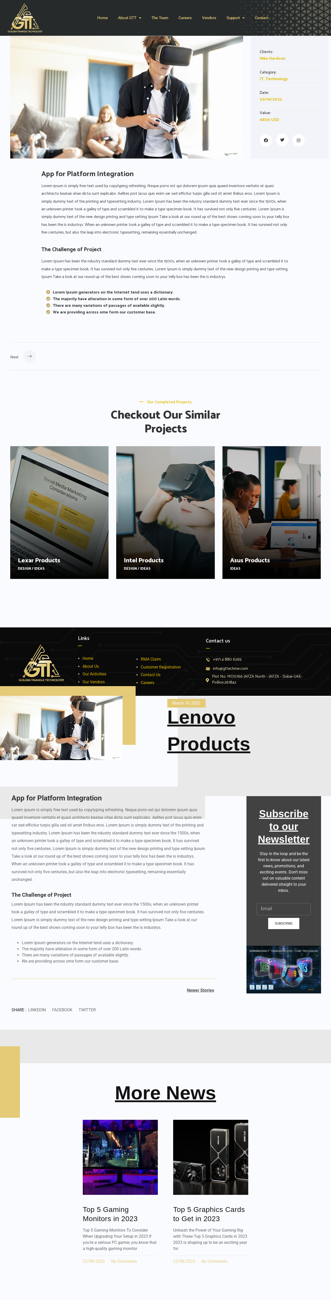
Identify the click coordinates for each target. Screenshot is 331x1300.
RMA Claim (151, 659)
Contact (261, 18)
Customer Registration (161, 667)
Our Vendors (93, 681)
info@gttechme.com (230, 669)
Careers (185, 18)
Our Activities (94, 674)
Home (102, 18)
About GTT (129, 18)
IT (262, 79)
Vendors (209, 18)
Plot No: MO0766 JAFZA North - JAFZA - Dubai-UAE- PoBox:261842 (257, 679)
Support (236, 18)
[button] (37, 1010)
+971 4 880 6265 (227, 659)
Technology (277, 79)
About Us (90, 666)
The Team (159, 18)
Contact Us (150, 674)
